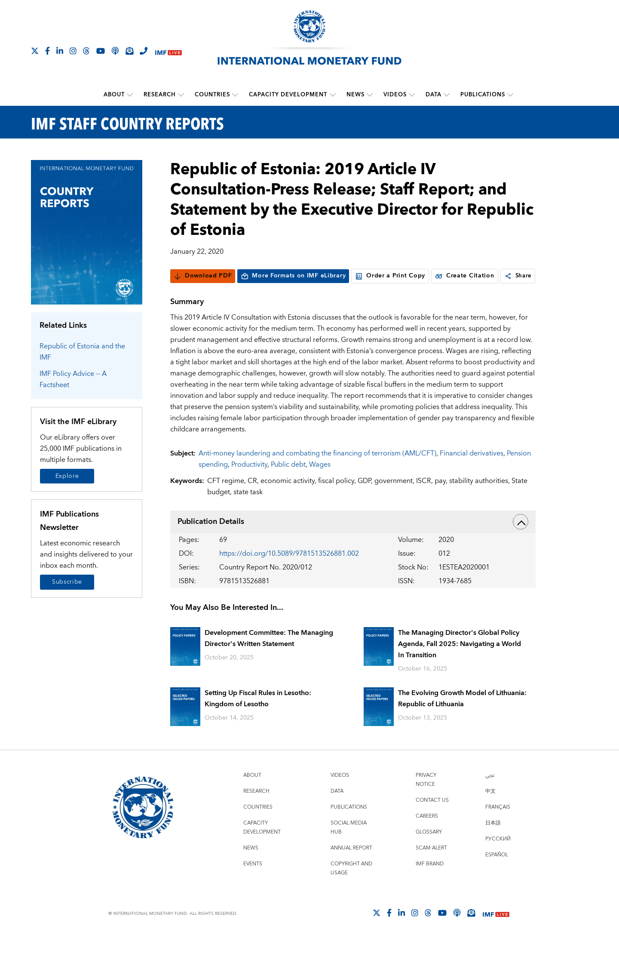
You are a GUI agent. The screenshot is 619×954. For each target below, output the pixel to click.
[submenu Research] (181, 94)
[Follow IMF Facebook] (47, 51)
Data (433, 94)
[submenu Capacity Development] (333, 94)
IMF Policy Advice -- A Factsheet (73, 379)
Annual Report (351, 864)
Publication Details (353, 538)
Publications (482, 94)
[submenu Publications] (510, 94)
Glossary (429, 848)
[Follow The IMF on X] (35, 51)
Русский (498, 855)
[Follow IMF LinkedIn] (59, 51)
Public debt (288, 481)
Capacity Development (288, 94)
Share (188, 292)
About (114, 94)
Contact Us (432, 817)
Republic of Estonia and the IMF (82, 351)
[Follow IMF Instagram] (73, 51)
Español (496, 871)
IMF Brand (430, 880)
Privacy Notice (426, 797)
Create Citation (464, 276)
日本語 (493, 839)
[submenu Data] (446, 94)
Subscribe (67, 582)
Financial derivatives (471, 470)
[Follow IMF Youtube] (100, 51)
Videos (395, 94)
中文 (490, 807)
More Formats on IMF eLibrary (293, 276)
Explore (67, 476)
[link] (178, 292)
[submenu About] (130, 94)
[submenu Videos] (412, 94)
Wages (320, 481)
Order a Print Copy (390, 276)
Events (252, 880)
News (355, 94)
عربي (490, 792)
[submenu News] (370, 94)
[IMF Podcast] (115, 51)
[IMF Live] (168, 51)
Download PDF (203, 276)
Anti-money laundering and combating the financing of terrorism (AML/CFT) (317, 470)
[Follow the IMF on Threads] (86, 51)
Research (160, 94)
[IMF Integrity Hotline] (143, 51)
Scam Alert (431, 864)
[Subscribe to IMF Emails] (129, 51)
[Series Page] (86, 231)
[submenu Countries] (235, 94)
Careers (427, 832)
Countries (212, 94)
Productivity (249, 481)
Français (497, 823)
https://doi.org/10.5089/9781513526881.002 (289, 570)
